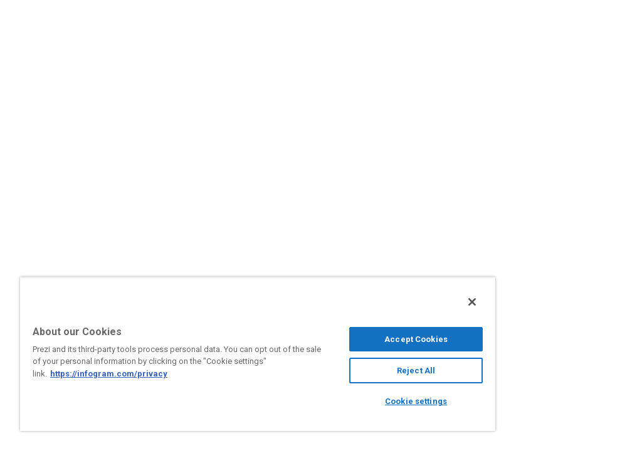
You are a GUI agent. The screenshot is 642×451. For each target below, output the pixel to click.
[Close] (472, 302)
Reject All (416, 370)
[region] (257, 354)
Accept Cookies (416, 339)
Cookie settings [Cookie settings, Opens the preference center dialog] (416, 401)
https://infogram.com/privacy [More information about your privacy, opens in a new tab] (108, 373)
